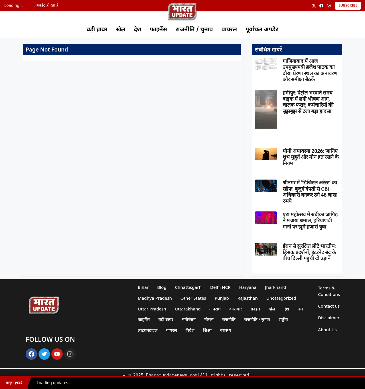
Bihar (143, 287)
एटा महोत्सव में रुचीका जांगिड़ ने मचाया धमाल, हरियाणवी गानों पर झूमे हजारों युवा (310, 220)
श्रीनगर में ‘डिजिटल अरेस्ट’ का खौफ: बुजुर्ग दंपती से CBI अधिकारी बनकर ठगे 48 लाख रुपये (310, 192)
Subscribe (347, 5)
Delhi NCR (220, 287)
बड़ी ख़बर (97, 30)
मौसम (209, 319)
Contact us (329, 306)
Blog (161, 287)
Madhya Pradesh (155, 298)
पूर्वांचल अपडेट (262, 30)
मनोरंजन (189, 319)
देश (137, 30)
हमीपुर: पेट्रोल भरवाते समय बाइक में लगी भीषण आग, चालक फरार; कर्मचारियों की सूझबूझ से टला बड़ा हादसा (308, 102)
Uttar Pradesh (152, 309)
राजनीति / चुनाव (194, 30)
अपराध (215, 309)
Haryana (248, 287)
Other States (193, 298)
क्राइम (255, 309)
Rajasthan (248, 298)
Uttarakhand (188, 309)
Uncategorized (281, 298)
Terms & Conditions (329, 291)
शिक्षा (207, 330)
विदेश (190, 330)
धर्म (300, 309)
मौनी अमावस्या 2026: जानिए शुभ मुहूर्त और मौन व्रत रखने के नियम (311, 157)
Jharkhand (275, 287)
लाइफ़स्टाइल (148, 330)
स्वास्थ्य (225, 330)
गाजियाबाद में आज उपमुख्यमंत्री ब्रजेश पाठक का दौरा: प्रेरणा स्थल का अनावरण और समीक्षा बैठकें (310, 70)
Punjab (222, 298)
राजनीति (229, 319)
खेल (120, 30)
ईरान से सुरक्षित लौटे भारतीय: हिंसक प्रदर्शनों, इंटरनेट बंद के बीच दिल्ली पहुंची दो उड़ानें (309, 252)
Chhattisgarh (188, 287)
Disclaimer (329, 317)
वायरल (229, 30)
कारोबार (235, 309)
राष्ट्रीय (283, 319)
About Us (327, 329)
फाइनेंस (158, 30)
